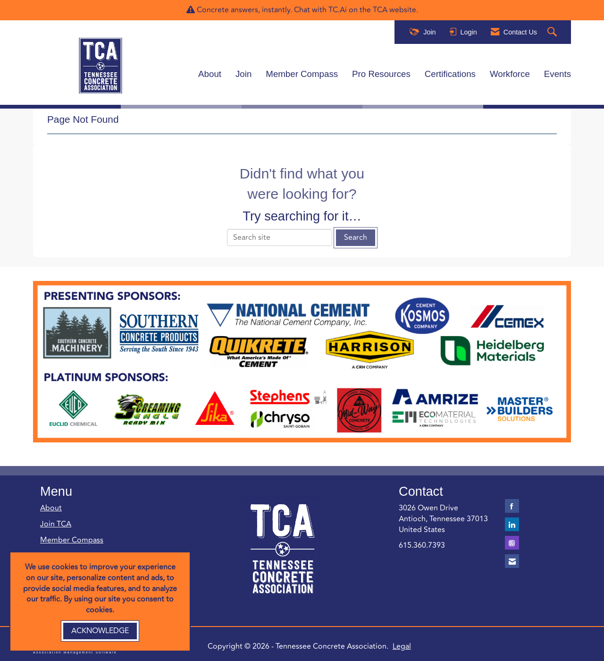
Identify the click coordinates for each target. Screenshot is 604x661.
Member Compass (302, 73)
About (209, 73)
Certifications (450, 73)
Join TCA (55, 522)
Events (557, 73)
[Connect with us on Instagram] (512, 541)
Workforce (510, 73)
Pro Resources (381, 73)
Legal (386, 645)
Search (355, 236)
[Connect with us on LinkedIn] (512, 523)
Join (243, 73)
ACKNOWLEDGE (100, 630)
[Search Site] (553, 32)
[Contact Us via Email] (512, 560)
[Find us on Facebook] (512, 504)
